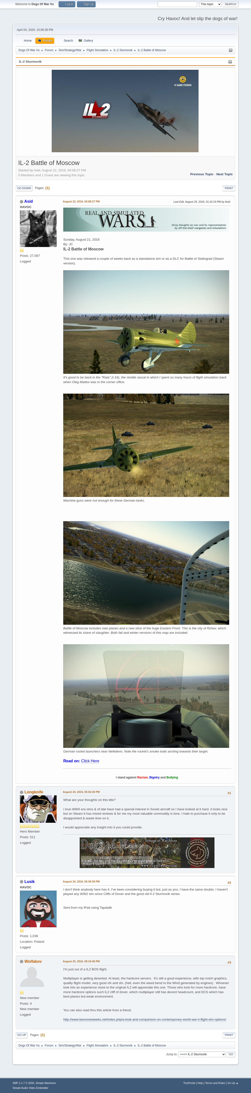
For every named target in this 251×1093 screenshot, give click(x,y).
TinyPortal (189, 1082)
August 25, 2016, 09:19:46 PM (81, 961)
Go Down (24, 188)
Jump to (171, 1054)
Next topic (224, 174)
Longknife (34, 792)
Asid (28, 201)
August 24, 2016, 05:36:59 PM (81, 881)
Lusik (30, 882)
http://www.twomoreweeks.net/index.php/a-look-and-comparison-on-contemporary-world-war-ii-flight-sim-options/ (144, 1019)
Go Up (21, 1035)
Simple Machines (46, 1082)
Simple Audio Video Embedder (30, 1087)
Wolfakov (33, 961)
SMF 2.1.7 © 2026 (23, 1082)
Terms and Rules (215, 1082)
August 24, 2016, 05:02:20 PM (81, 791)
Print (229, 188)
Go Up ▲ (232, 1082)
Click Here (90, 761)
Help (200, 1082)
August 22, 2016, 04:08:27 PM (81, 201)
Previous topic (201, 174)
